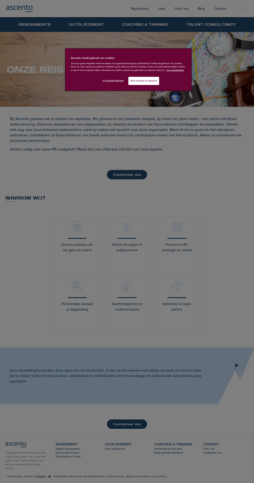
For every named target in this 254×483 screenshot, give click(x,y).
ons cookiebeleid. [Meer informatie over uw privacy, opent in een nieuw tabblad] (175, 70)
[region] (128, 69)
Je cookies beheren (112, 80)
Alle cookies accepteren (144, 81)
